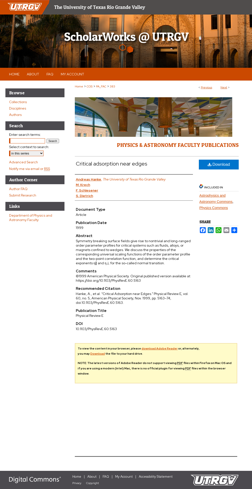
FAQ (106, 477)
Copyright (92, 483)
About (91, 477)
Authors (15, 114)
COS (90, 86)
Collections (18, 102)
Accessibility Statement (156, 477)
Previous (206, 87)
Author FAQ (18, 189)
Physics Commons (213, 208)
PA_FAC (101, 86)
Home (79, 86)
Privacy (76, 483)
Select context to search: (29, 147)
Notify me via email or (29, 169)
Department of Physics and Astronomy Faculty (30, 217)
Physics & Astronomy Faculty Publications (178, 145)
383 (112, 86)
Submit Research (22, 195)
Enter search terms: (25, 134)
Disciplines (17, 108)
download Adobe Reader (160, 348)
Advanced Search (23, 162)
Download (219, 164)
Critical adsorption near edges (111, 163)
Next (223, 87)
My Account (124, 477)
